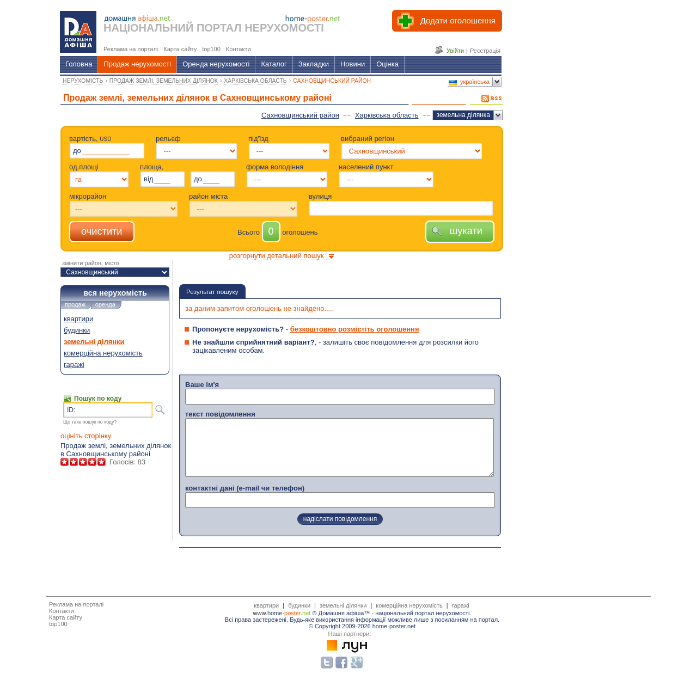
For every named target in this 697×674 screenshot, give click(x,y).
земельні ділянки (94, 342)
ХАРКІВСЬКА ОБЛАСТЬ (255, 81)
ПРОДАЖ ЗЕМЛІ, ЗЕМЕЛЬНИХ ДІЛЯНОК (163, 81)
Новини (352, 64)
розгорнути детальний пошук (276, 256)
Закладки (313, 64)
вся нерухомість (114, 293)
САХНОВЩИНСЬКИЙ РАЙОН (332, 81)
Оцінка (387, 64)
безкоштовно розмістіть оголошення (354, 329)
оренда (105, 304)
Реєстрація (485, 50)
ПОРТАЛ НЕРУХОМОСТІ (260, 28)
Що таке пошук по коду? (90, 422)
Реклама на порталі (76, 604)
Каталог (273, 64)
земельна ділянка (463, 115)
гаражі (74, 364)
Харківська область (387, 115)
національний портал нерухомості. (423, 613)
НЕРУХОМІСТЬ (83, 81)
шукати (460, 230)
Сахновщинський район (300, 115)
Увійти (455, 50)
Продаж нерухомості (137, 64)
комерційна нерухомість (103, 353)
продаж (75, 304)
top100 (58, 624)
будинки (77, 330)
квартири (78, 319)
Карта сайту (65, 617)
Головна (78, 64)
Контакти (61, 611)
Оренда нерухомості (215, 64)
